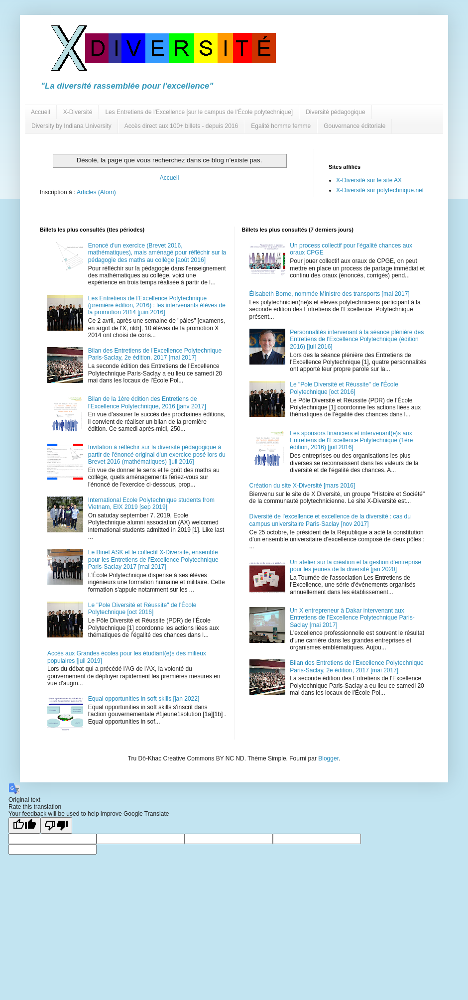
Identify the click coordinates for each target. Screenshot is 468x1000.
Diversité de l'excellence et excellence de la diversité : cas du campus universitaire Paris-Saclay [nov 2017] (330, 520)
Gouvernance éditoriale (354, 126)
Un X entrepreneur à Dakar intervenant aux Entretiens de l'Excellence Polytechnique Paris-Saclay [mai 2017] (352, 617)
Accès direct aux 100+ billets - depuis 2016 (181, 126)
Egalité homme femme (281, 126)
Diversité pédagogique (335, 112)
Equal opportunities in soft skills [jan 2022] (143, 698)
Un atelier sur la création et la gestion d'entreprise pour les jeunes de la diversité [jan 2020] (355, 566)
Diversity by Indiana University (71, 126)
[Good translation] (24, 825)
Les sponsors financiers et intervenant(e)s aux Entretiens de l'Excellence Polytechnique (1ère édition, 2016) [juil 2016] (351, 440)
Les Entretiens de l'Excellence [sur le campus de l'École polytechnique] (199, 112)
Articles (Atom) (96, 192)
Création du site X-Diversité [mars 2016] (302, 485)
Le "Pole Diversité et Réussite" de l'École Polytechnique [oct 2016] (142, 609)
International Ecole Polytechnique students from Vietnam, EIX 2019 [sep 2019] (151, 503)
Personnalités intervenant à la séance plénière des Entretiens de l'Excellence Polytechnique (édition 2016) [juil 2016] (357, 339)
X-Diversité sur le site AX (369, 180)
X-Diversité (78, 112)
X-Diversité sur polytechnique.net (380, 190)
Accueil (40, 112)
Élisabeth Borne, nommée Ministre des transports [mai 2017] (329, 293)
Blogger (328, 758)
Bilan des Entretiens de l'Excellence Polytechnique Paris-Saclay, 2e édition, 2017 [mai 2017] (155, 354)
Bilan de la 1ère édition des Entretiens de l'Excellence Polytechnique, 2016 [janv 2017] (147, 402)
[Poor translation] (56, 825)
